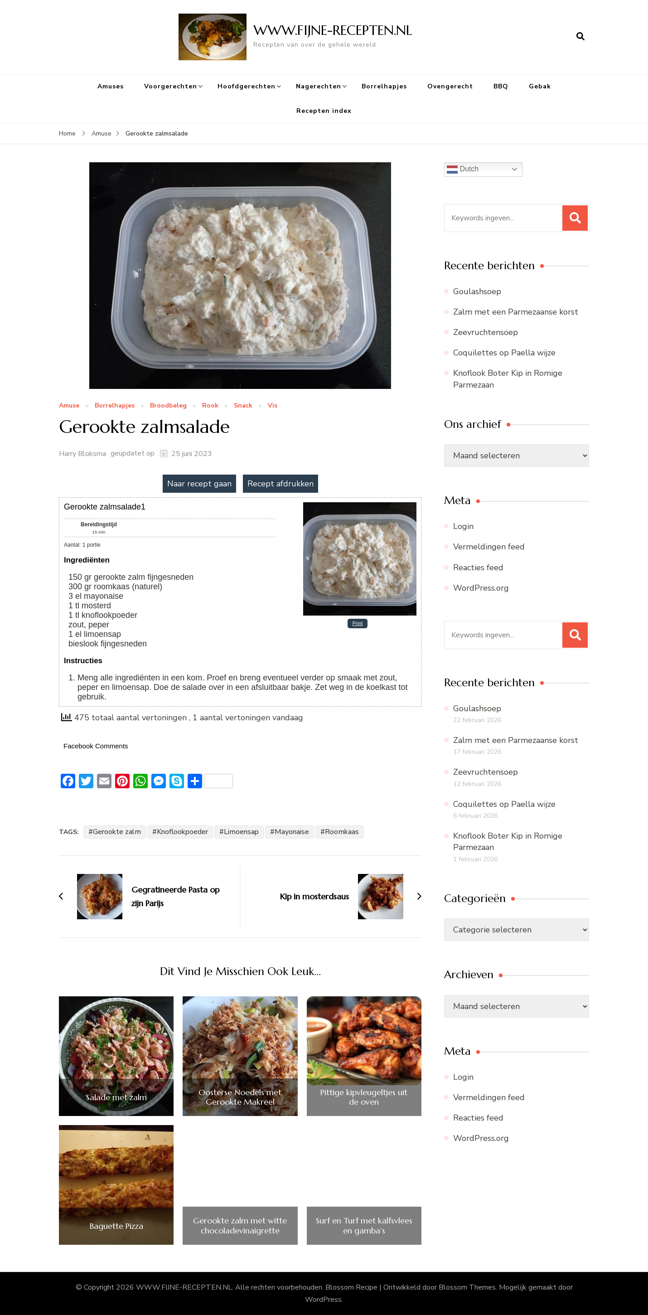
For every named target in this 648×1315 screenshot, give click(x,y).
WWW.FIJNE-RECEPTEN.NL (332, 30)
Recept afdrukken (280, 483)
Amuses (110, 86)
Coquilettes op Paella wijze (504, 352)
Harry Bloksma (82, 454)
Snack (243, 406)
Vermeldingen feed (489, 546)
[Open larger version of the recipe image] (359, 505)
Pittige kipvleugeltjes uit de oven (363, 1097)
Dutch (463, 169)
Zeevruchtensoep (485, 332)
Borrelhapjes (384, 86)
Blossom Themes (467, 1287)
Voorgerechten (170, 86)
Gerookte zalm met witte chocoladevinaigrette (240, 1225)
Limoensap (241, 832)
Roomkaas (342, 832)
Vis (272, 406)
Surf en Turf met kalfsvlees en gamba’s (364, 1225)
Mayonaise (292, 832)
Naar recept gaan (199, 483)
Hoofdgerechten (247, 86)
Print (358, 623)
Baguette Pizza (116, 1226)
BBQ (500, 86)
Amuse (69, 406)
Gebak (540, 86)
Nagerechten (318, 86)
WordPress (323, 1300)
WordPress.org (481, 587)
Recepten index (324, 111)
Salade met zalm (116, 1097)
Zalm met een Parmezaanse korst (515, 311)
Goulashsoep (477, 291)
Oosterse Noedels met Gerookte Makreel (239, 1097)
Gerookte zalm (117, 832)
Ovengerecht (450, 86)
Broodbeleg (168, 406)
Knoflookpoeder (182, 832)
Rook (210, 406)
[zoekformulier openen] (580, 36)
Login (463, 526)
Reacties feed (478, 567)
